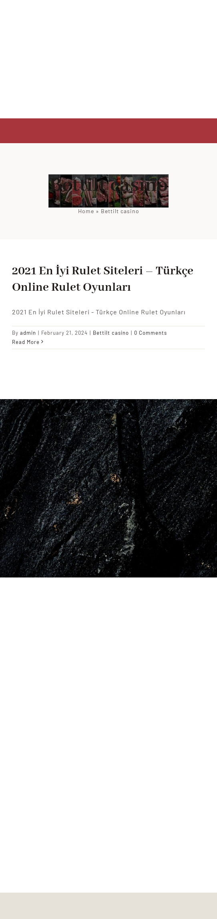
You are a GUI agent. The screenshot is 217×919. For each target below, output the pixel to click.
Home (86, 211)
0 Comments (150, 333)
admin (28, 333)
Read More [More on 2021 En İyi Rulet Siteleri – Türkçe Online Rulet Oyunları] (26, 342)
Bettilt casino (111, 333)
